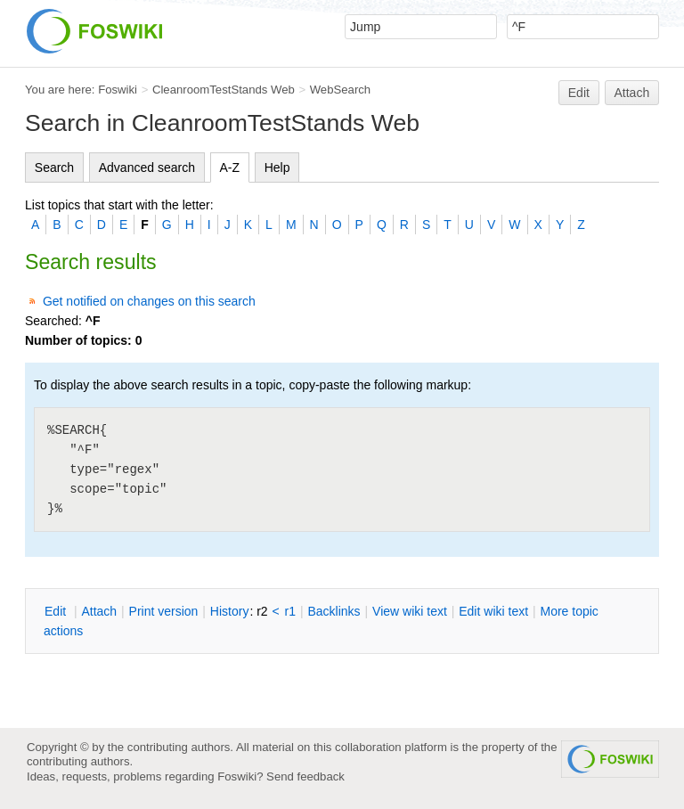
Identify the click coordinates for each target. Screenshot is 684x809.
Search (54, 167)
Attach (632, 93)
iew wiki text (409, 611)
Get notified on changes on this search (149, 301)
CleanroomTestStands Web (223, 89)
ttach (99, 611)
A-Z (230, 167)
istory (229, 611)
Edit (579, 93)
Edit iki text (493, 611)
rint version (164, 611)
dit (57, 611)
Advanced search (147, 167)
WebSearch (340, 89)
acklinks (333, 611)
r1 (290, 611)
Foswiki (117, 89)
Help (277, 167)
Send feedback (305, 776)
